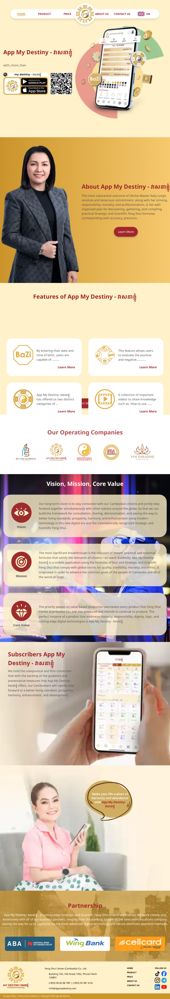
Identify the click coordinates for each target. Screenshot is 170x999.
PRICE (67, 14)
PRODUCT (44, 14)
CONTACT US (122, 14)
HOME (21, 14)
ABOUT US (102, 14)
